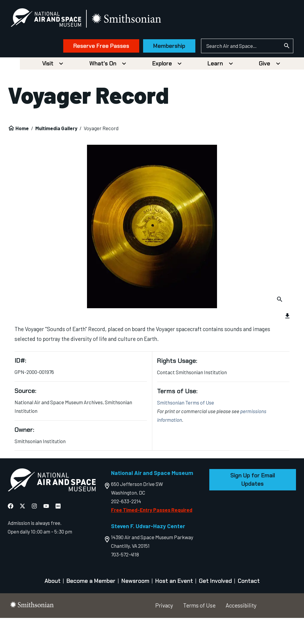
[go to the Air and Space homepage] (52, 483)
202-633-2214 (126, 503)
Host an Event (174, 583)
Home (22, 130)
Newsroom (135, 583)
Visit (47, 65)
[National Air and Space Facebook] (10, 508)
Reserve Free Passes (97, 47)
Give (264, 65)
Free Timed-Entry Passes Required (151, 511)
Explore (162, 65)
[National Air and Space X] (22, 508)
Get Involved (215, 583)
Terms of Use (199, 607)
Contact (249, 583)
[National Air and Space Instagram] (34, 508)
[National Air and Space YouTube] (46, 508)
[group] (152, 246)
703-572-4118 (125, 556)
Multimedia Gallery (56, 130)
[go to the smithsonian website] (131, 19)
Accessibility (241, 607)
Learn (215, 65)
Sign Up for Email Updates (252, 481)
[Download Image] (279, 300)
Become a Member (90, 583)
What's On (102, 65)
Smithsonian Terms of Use (185, 404)
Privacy (164, 607)
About (53, 583)
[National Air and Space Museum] (50, 19)
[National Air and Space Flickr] (58, 508)
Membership (165, 47)
